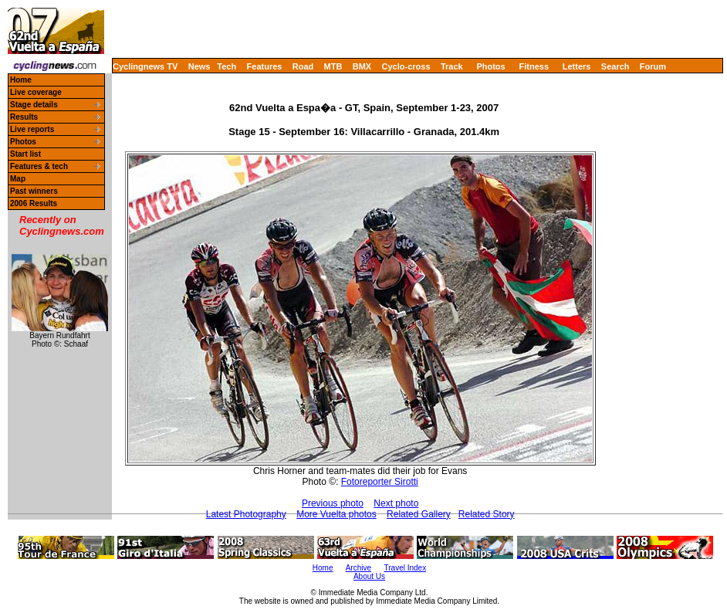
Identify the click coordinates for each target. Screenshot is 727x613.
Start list (25, 154)
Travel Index (405, 568)
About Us (369, 576)
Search (615, 66)
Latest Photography (246, 514)
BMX (362, 66)
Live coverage (36, 92)
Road (303, 66)
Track (452, 66)
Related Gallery (419, 514)
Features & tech (39, 166)
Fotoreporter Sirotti (379, 481)
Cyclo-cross (406, 66)
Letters (577, 66)
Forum (653, 66)
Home (21, 80)
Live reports (32, 129)
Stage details (34, 104)
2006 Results (33, 203)
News (199, 66)
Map (17, 178)
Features (264, 66)
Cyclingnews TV (145, 66)
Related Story (486, 514)
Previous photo (333, 503)
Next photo (396, 503)
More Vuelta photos (336, 514)
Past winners (34, 191)
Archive (358, 568)
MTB (333, 66)
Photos (490, 66)
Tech (226, 66)
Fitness (534, 66)
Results (24, 117)
